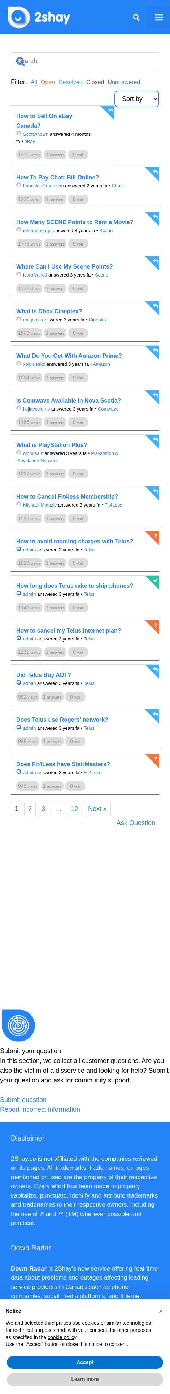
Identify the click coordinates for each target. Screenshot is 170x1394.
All (34, 82)
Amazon (101, 364)
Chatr (117, 185)
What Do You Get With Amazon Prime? (69, 356)
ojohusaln (29, 453)
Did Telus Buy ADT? (43, 675)
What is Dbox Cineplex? (49, 311)
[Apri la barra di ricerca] (136, 17)
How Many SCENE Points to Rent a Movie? (74, 222)
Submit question (23, 1099)
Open (48, 82)
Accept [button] (85, 1362)
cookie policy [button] (62, 1337)
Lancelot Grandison (40, 185)
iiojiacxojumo (33, 409)
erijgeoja (28, 319)
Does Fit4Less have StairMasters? (63, 764)
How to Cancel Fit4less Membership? (67, 497)
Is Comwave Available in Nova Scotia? (68, 401)
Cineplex (98, 319)
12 (74, 808)
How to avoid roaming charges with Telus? (74, 541)
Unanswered (124, 82)
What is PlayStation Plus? (51, 445)
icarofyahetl (31, 275)
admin (26, 549)
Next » (97, 808)
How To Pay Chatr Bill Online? (57, 177)
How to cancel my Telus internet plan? (68, 630)
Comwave (108, 409)
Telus (89, 549)
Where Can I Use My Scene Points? (64, 267)
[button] (160, 1311)
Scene (106, 230)
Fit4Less (113, 505)
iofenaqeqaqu (34, 230)
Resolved (70, 82)
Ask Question (136, 822)
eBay (30, 141)
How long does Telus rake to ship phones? (74, 586)
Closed (95, 82)
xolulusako (30, 364)
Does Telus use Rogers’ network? (62, 720)
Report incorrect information (40, 1109)
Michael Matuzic (36, 505)
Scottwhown (32, 134)
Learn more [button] (85, 1379)
